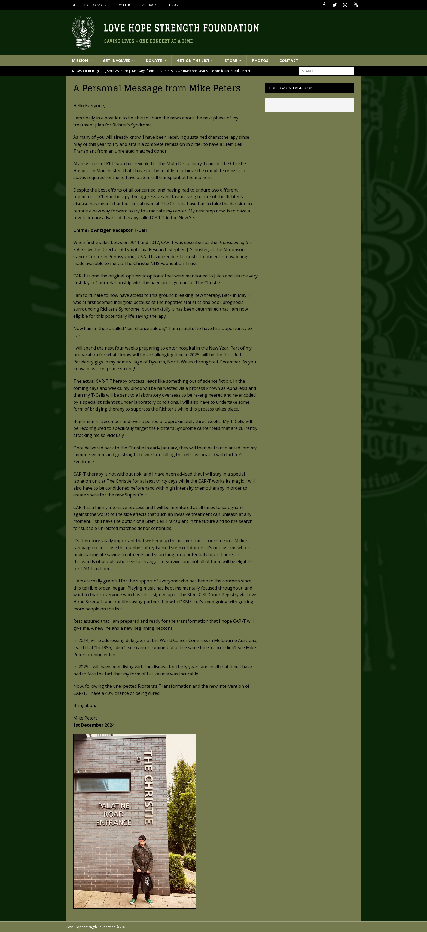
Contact (288, 60)
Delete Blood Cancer (89, 5)
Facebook (149, 5)
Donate (154, 60)
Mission (80, 60)
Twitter (123, 5)
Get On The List (193, 60)
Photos (260, 60)
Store (231, 60)
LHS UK (172, 5)
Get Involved (117, 60)
